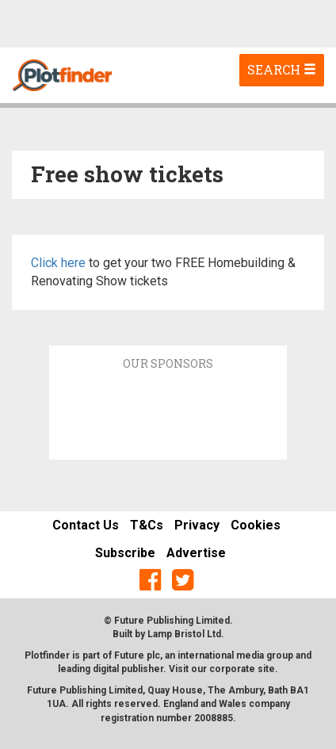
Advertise (196, 552)
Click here (58, 262)
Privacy (197, 525)
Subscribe (125, 552)
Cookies (256, 525)
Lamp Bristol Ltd (184, 634)
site (266, 668)
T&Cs (146, 525)
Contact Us (85, 525)
